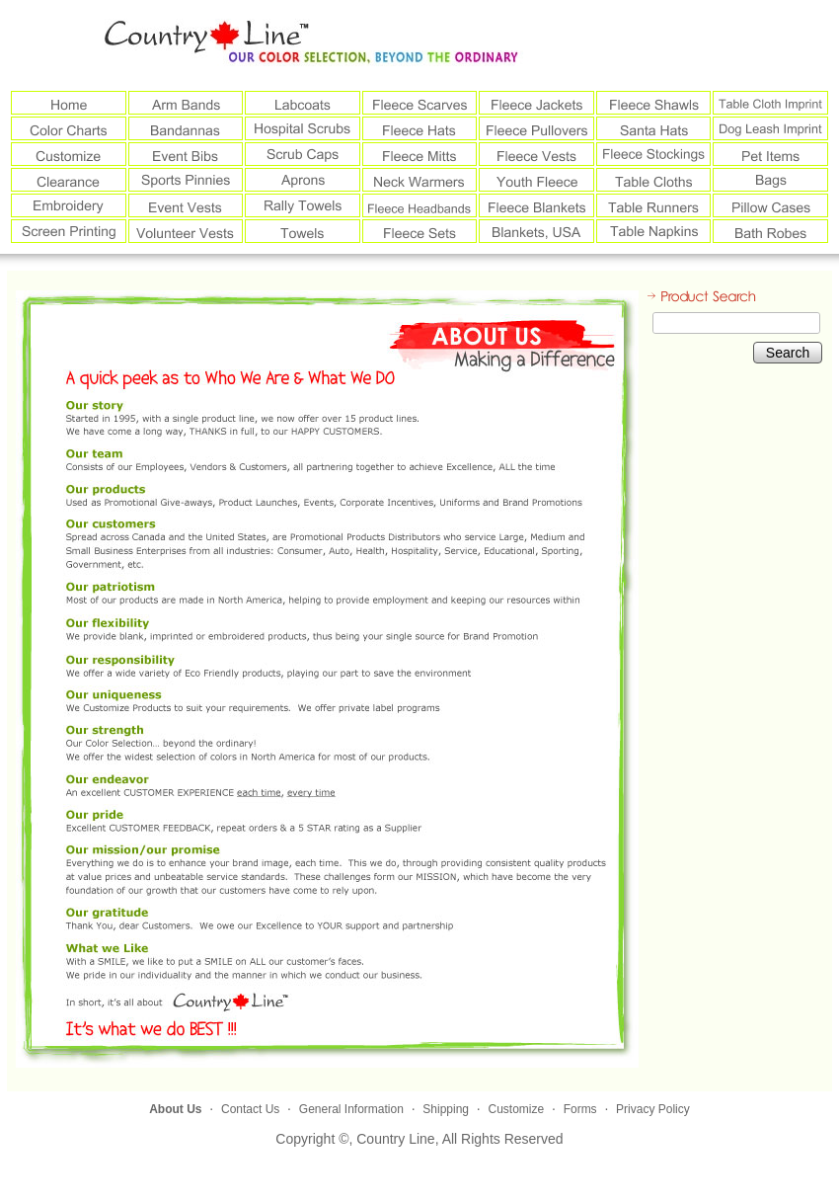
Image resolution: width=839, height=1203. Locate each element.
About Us (175, 1109)
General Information (351, 1109)
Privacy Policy (653, 1109)
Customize (516, 1109)
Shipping (445, 1109)
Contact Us (250, 1109)
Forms (580, 1109)
